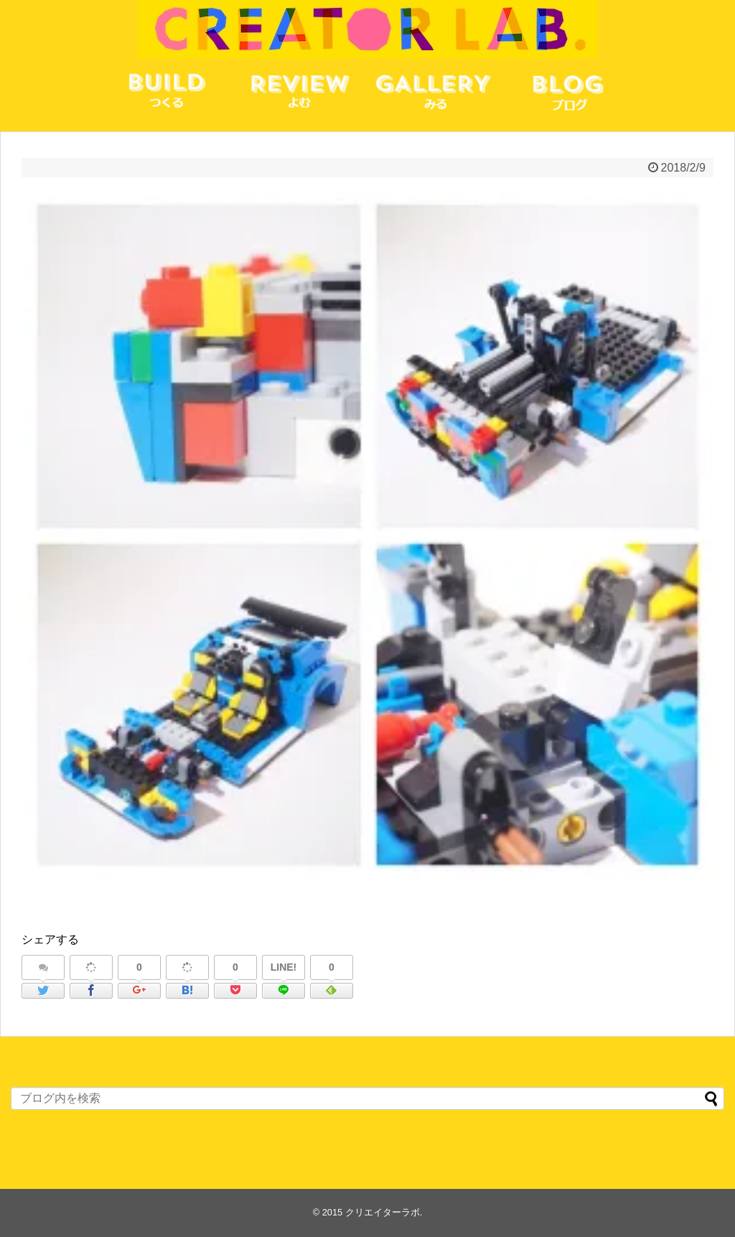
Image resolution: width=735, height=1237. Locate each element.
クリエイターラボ (382, 1212)
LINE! (284, 967)
